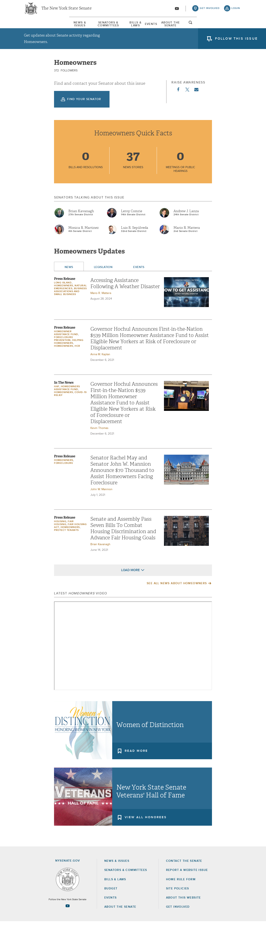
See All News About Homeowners (177, 595)
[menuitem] (36, 26)
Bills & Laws (134, 26)
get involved (210, 10)
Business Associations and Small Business (70, 303)
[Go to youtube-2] (176, 10)
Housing (60, 533)
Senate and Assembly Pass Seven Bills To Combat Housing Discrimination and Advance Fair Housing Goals (123, 540)
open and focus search (236, 27)
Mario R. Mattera (187, 239)
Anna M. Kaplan (100, 366)
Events (166, 26)
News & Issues (36, 26)
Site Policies (177, 900)
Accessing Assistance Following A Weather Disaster (125, 295)
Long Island (63, 294)
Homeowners (63, 297)
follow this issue (236, 42)
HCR (77, 357)
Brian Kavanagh (81, 223)
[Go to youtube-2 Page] (67, 917)
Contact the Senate (184, 872)
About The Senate (204, 26)
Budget (110, 900)
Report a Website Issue (187, 881)
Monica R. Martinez (83, 239)
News (69, 278)
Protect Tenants (66, 542)
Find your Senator (84, 110)
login (236, 10)
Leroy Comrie (131, 223)
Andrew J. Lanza (186, 223)
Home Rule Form (181, 891)
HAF (56, 398)
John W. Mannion (101, 501)
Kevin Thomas (99, 439)
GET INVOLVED (178, 918)
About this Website (183, 909)
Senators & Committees (86, 26)
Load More (130, 581)
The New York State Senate (66, 10)
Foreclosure (63, 475)
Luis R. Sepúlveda (134, 239)
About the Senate (120, 918)
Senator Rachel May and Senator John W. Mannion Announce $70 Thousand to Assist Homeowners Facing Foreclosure (122, 481)
